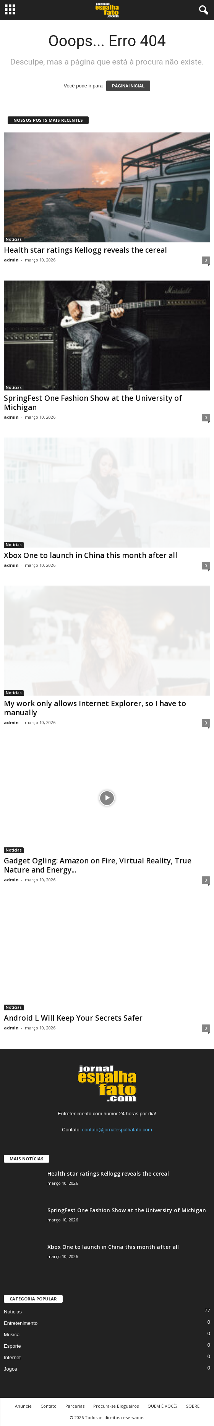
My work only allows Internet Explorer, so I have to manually (95, 708)
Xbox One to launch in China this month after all (90, 555)
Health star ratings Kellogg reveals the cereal (85, 250)
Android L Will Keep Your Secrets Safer (73, 1018)
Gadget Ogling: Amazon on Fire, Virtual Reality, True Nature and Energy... (97, 865)
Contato (49, 1406)
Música (11, 1334)
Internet (12, 1357)
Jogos (10, 1369)
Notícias (14, 239)
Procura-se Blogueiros (116, 1406)
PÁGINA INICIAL (128, 86)
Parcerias (74, 1406)
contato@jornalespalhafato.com (117, 1129)
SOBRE (192, 1406)
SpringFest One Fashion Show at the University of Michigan (93, 402)
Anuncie (23, 1406)
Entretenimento (20, 1323)
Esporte (12, 1346)
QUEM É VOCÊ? (162, 1406)
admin (11, 260)
